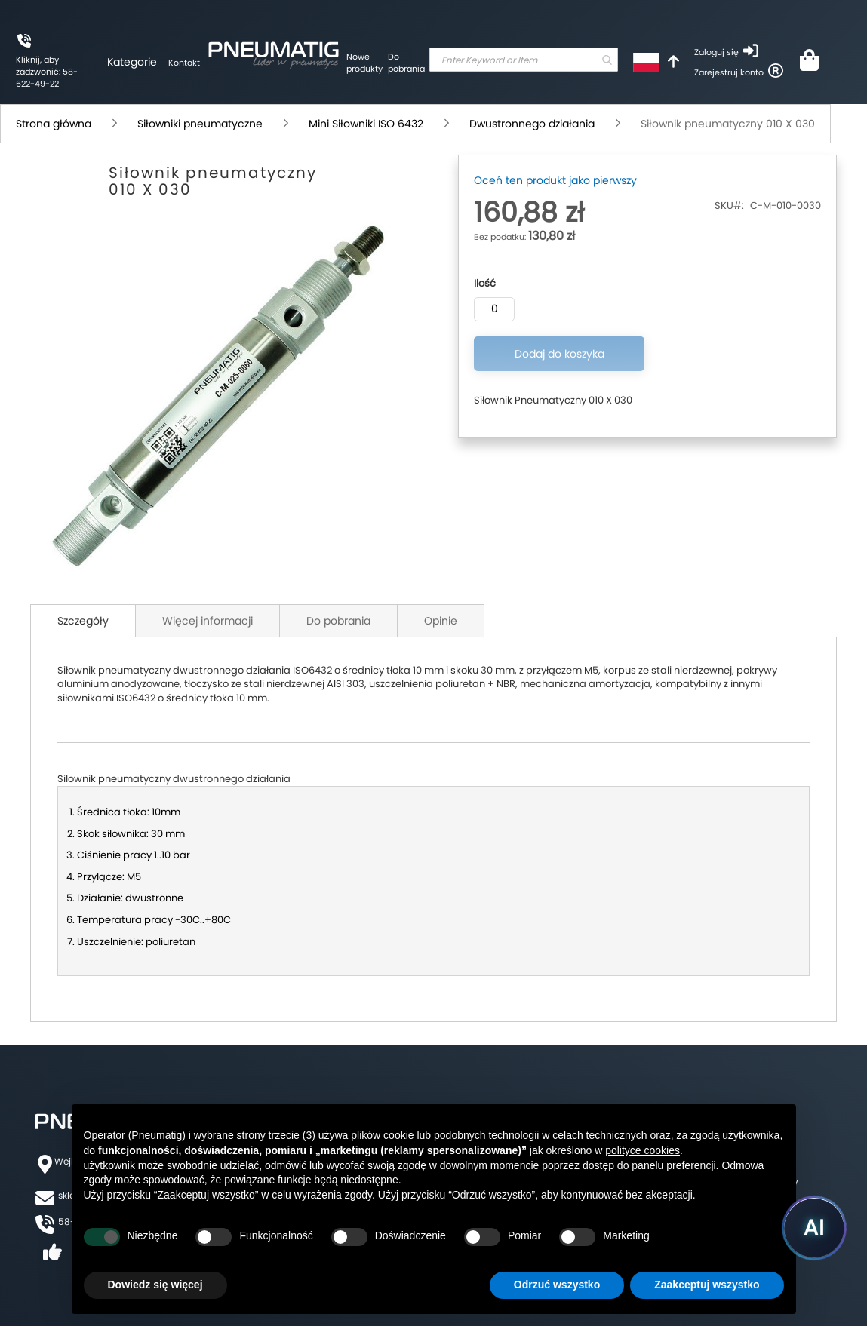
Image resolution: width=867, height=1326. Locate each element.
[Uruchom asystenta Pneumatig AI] (814, 1228)
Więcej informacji (207, 620)
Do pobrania (406, 63)
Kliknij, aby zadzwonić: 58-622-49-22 (47, 71)
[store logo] (273, 52)
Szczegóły (83, 620)
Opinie (440, 620)
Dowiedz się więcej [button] (155, 1284)
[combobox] (523, 60)
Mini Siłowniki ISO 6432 (366, 123)
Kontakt (184, 63)
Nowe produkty (364, 63)
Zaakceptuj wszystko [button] (706, 1284)
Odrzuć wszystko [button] (557, 1284)
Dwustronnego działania (532, 123)
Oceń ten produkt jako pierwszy (555, 180)
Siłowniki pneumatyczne (200, 123)
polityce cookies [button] (642, 1150)
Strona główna (53, 123)
